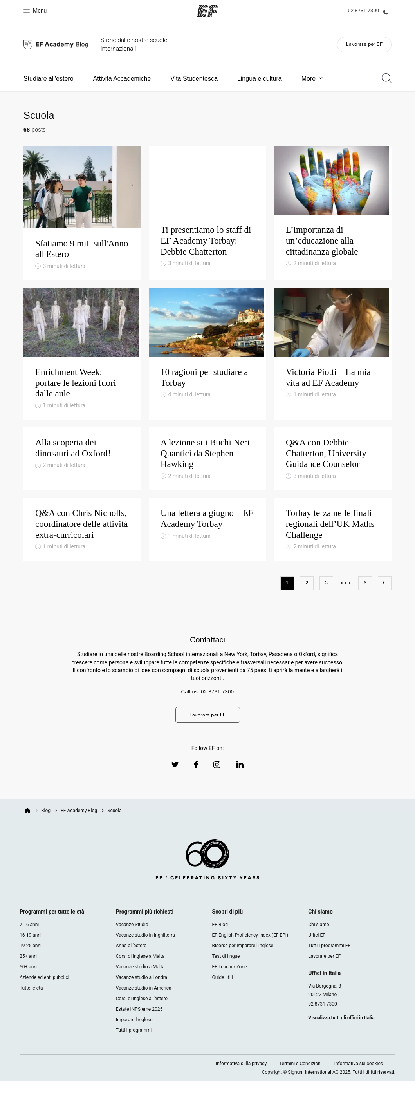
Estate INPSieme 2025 (139, 1028)
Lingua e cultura (259, 78)
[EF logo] (207, 879)
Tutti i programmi (134, 1049)
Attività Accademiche (122, 78)
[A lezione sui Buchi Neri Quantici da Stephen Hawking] (207, 477)
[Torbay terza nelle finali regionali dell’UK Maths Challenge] (333, 548)
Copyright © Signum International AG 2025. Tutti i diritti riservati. (328, 1091)
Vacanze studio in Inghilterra (145, 954)
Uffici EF (316, 954)
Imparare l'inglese (134, 1038)
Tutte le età (31, 1007)
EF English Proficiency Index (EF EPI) (250, 954)
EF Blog (220, 943)
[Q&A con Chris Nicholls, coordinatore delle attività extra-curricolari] (82, 548)
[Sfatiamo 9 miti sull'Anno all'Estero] (82, 217)
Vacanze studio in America (143, 1007)
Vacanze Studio (132, 943)
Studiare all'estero (48, 78)
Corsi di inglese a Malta (140, 975)
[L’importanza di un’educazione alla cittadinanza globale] (333, 217)
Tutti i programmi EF (329, 964)
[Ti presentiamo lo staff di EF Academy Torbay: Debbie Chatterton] (207, 217)
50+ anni (29, 985)
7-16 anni (29, 943)
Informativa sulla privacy (241, 1082)
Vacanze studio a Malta (140, 985)
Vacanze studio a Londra (141, 996)
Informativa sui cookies (358, 1082)
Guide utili (222, 996)
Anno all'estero (131, 964)
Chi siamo (318, 943)
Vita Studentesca (194, 78)
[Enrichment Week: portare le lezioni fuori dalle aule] (82, 367)
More (312, 78)
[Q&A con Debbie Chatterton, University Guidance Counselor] (333, 477)
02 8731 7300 (322, 1023)
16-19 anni (31, 954)
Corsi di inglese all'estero (142, 1017)
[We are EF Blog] (55, 44)
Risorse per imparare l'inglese (243, 964)
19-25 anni (31, 964)
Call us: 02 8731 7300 (207, 710)
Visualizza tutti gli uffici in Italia (341, 1036)
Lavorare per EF (364, 44)
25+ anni (29, 975)
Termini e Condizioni (300, 1082)
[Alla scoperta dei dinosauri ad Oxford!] (82, 477)
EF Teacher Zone (229, 985)
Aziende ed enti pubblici (45, 996)
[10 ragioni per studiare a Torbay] (207, 367)
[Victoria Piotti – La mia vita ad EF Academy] (333, 367)
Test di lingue (226, 975)
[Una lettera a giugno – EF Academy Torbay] (207, 548)
